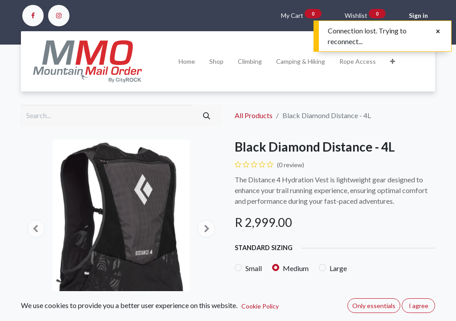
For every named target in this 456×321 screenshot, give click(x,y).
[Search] (206, 115)
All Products (254, 115)
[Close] (438, 31)
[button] (392, 61)
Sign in (418, 15)
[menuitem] (186, 61)
